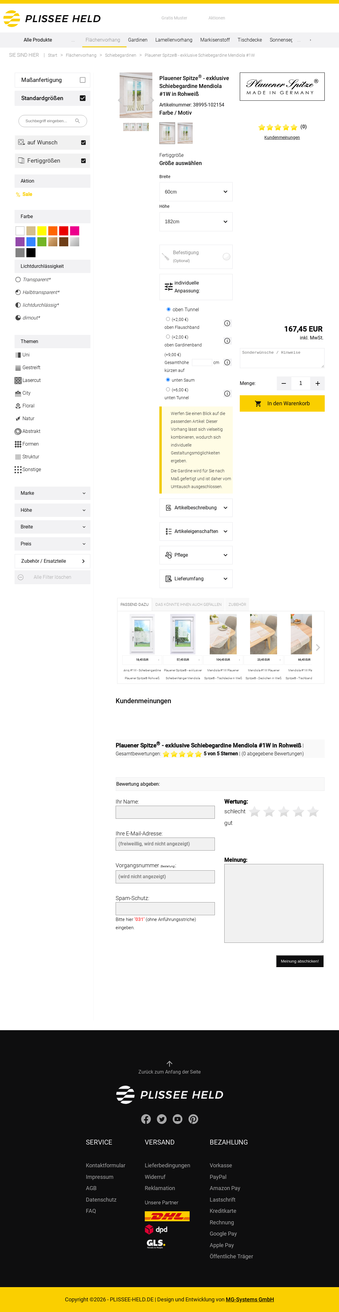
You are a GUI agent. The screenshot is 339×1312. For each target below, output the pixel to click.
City (23, 393)
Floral (25, 406)
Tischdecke (250, 40)
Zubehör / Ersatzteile (43, 561)
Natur (24, 418)
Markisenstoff (215, 40)
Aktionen (216, 17)
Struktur (27, 457)
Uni (22, 355)
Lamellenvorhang (173, 40)
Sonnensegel (283, 40)
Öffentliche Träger (231, 1256)
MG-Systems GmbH (250, 1299)
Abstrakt (27, 431)
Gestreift (27, 367)
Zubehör (237, 604)
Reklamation (160, 1188)
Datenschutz (101, 1199)
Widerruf (155, 1177)
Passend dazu (134, 604)
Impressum (100, 1177)
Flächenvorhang (103, 42)
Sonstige (28, 469)
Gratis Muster (174, 17)
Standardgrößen (42, 98)
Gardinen (137, 40)
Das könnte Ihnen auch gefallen (188, 604)
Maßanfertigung (41, 79)
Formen (27, 444)
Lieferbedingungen (167, 1165)
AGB (91, 1188)
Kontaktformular (105, 1165)
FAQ (91, 1211)
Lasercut (28, 380)
